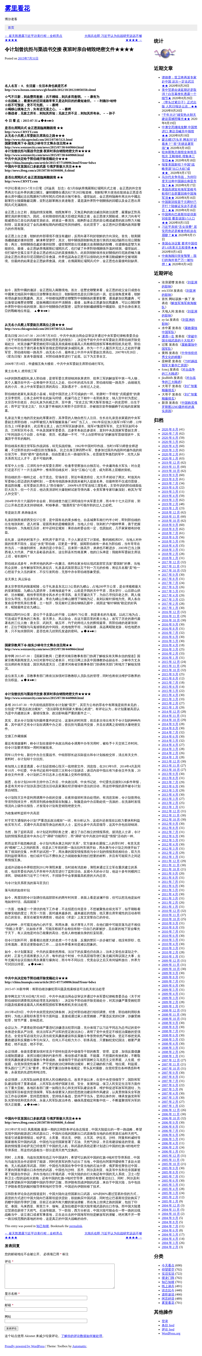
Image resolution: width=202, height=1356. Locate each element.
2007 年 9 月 (170, 1072)
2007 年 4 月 (170, 1093)
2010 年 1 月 (170, 956)
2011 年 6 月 (170, 886)
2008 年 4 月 (170, 1043)
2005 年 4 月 (170, 1189)
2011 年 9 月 (170, 873)
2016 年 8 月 (170, 628)
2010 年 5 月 (170, 940)
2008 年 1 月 (170, 1056)
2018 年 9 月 (170, 525)
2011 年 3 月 (170, 898)
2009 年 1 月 (170, 1006)
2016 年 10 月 (171, 620)
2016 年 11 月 (171, 616)
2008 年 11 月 (171, 1014)
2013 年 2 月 (170, 803)
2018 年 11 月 (171, 516)
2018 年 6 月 (170, 537)
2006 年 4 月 (170, 1143)
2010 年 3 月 (170, 948)
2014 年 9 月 (170, 724)
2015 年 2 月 (170, 703)
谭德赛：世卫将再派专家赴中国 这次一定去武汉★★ (179, 81)
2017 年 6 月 (170, 587)
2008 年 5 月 (170, 1039)
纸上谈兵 (168, 1286)
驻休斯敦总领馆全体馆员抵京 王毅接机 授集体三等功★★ (179, 156)
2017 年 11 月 (171, 566)
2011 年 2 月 (170, 902)
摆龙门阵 (168, 1278)
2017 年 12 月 (171, 562)
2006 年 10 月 (171, 1118)
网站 (8, 1321)
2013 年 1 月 (170, 807)
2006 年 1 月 (170, 1151)
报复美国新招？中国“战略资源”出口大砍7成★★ (178, 169)
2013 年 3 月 (170, 798)
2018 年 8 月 (170, 529)
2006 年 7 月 (170, 1130)
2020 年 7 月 (170, 433)
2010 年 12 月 (171, 910)
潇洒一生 (168, 336)
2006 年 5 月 (170, 1139)
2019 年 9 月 (170, 475)
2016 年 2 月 (170, 653)
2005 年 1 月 (170, 1201)
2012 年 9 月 (170, 823)
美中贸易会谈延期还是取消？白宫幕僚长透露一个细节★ (179, 94)
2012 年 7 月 (170, 832)
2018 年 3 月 (170, 549)
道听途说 (168, 1294)
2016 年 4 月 (170, 645)
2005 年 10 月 (171, 1164)
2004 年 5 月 (170, 1234)
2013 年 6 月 (170, 786)
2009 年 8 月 (170, 977)
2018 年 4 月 (170, 545)
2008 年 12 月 (171, 1010)
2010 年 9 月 (170, 923)
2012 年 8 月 (170, 827)
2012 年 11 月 (171, 815)
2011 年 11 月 (171, 865)
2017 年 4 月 (170, 595)
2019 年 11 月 (171, 466)
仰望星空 (168, 1269)
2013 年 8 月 (170, 778)
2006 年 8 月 (170, 1126)
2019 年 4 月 (170, 495)
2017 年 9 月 (170, 574)
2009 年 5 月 (170, 989)
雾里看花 (17, 8)
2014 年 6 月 (170, 736)
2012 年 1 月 (170, 857)
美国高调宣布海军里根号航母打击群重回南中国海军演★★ (179, 193)
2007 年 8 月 (170, 1077)
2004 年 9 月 (170, 1218)
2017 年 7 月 (170, 583)
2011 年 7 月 (170, 881)
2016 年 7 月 (170, 632)
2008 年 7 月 (170, 1031)
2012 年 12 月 (171, 811)
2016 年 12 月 (171, 612)
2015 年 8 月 (170, 678)
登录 (165, 1321)
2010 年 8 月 (170, 927)
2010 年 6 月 (170, 935)
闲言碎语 (168, 1298)
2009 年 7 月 (170, 981)
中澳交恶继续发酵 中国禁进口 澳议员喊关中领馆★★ (179, 131)
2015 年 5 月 (170, 691)
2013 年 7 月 (170, 782)
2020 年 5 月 (170, 442)
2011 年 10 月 (171, 869)
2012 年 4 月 (170, 844)
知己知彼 (42, 1226)
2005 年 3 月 (170, 1193)
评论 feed (168, 1329)
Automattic (79, 1351)
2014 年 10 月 (171, 720)
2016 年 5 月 (170, 641)
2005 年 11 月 (171, 1160)
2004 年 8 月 (170, 1222)
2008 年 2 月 (170, 1052)
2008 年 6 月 (170, 1035)
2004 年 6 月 (170, 1230)
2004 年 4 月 (170, 1238)
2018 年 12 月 (171, 512)
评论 (9, 1261)
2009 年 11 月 (171, 964)
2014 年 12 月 (171, 711)
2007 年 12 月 (171, 1060)
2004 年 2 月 (170, 1247)
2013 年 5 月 (170, 790)
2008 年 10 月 (171, 1018)
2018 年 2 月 (170, 554)
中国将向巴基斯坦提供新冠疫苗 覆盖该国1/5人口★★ (179, 218)
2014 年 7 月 (170, 732)
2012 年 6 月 (170, 836)
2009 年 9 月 (170, 973)
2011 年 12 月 (171, 861)
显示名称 (12, 1298)
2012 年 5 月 (170, 840)
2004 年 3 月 (170, 1243)
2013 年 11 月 (171, 765)
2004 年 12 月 (171, 1205)
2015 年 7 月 (170, 682)
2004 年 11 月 (171, 1209)
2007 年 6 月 (170, 1085)
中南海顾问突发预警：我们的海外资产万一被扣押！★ (179, 260)
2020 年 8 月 (170, 429)
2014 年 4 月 (170, 744)
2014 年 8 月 (170, 728)
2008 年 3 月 (170, 1047)
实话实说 (168, 1273)
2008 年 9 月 (170, 1023)
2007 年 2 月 (170, 1101)
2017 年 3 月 (170, 599)
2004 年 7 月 (170, 1226)
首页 (11, 27)
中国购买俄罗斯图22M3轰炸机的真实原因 (179, 407)
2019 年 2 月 (170, 504)
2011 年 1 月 (170, 906)
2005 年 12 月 (171, 1155)
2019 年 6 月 (170, 487)
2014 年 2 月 (170, 753)
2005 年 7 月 (170, 1176)
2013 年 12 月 (171, 761)
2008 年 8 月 (170, 1027)
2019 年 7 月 (170, 483)
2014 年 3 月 (170, 749)
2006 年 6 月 (170, 1135)
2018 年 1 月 (170, 558)
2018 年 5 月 (170, 541)
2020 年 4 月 (170, 446)
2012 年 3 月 (170, 848)
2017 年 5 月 (170, 591)
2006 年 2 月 (170, 1147)
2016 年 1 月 (170, 657)
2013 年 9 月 (170, 774)
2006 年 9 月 (170, 1122)
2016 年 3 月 (170, 649)
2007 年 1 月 (170, 1106)
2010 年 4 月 (170, 944)
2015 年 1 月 (170, 707)
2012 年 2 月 (170, 852)
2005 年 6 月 (170, 1180)
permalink (75, 1226)
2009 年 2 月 (170, 1002)
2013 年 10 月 (171, 769)
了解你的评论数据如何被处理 (81, 1340)
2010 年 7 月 (170, 931)
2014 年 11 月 (171, 715)
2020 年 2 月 (170, 454)
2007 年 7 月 (170, 1081)
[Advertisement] (100, 71)
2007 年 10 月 (171, 1068)
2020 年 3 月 (170, 450)
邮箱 (9, 1310)
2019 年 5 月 (170, 491)
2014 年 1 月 (170, 757)
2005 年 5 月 (170, 1184)
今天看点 (168, 1265)
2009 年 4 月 (170, 994)
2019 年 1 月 (170, 508)
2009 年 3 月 (170, 998)
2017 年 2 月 (170, 603)
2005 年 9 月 (170, 1168)
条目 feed (168, 1325)
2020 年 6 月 (170, 437)
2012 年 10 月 (171, 819)
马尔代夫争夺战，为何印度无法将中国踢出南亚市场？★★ (179, 181)
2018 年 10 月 (171, 520)
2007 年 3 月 (170, 1097)
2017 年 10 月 (171, 570)
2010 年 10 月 (171, 919)
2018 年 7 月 (170, 533)
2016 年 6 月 (170, 637)
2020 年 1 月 (170, 458)
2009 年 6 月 (170, 985)
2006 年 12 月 (171, 1110)
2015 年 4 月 (170, 695)
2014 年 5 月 (170, 740)
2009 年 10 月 (171, 969)
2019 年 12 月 (171, 462)
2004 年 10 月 (171, 1213)
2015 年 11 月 (171, 666)
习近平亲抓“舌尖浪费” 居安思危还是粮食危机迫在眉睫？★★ (179, 231)
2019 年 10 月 (171, 471)
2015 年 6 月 (170, 686)
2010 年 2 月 (170, 952)
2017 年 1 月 (170, 608)
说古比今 (168, 1290)
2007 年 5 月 (170, 1089)
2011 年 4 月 (170, 894)
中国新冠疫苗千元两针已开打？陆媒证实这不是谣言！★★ (179, 206)
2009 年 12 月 (171, 960)
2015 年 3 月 (170, 699)
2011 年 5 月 (170, 890)
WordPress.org (171, 1333)
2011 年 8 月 (170, 877)
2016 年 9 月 (170, 624)
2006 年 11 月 (171, 1114)
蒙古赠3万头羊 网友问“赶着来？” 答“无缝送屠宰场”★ (179, 144)
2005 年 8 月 (170, 1172)
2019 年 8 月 (170, 479)
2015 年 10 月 (171, 670)
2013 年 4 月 (170, 794)
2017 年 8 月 (170, 578)
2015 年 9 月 (170, 674)
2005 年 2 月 (170, 1197)
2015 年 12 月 (171, 661)
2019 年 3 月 (170, 500)
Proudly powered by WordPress (25, 1351)
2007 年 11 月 (171, 1064)
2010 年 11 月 (171, 915)
